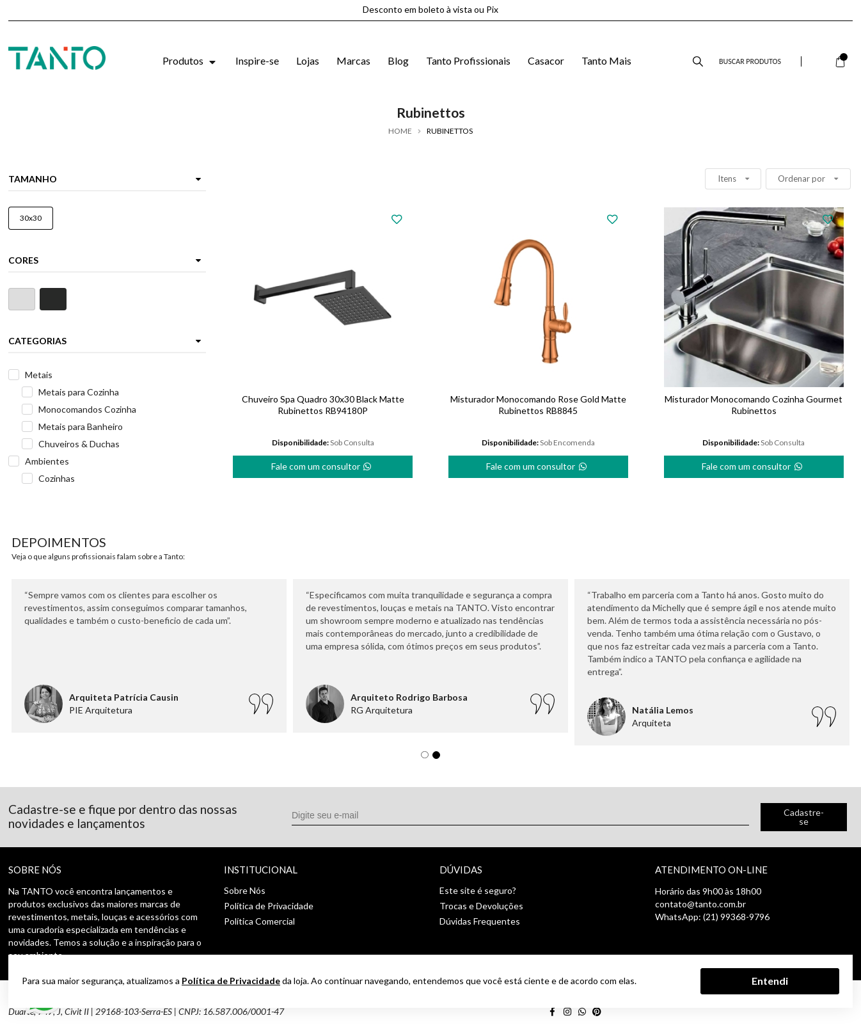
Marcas (353, 60)
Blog (398, 60)
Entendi (770, 981)
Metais (38, 374)
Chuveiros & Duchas (79, 443)
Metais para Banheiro (80, 426)
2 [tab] (439, 758)
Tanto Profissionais (468, 60)
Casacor (546, 60)
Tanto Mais (606, 60)
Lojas (307, 60)
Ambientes (47, 461)
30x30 (31, 218)
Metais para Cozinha (78, 391)
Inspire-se (257, 60)
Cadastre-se (804, 817)
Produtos (190, 60)
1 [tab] (428, 758)
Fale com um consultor (322, 464)
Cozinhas (56, 478)
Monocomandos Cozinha (87, 409)
